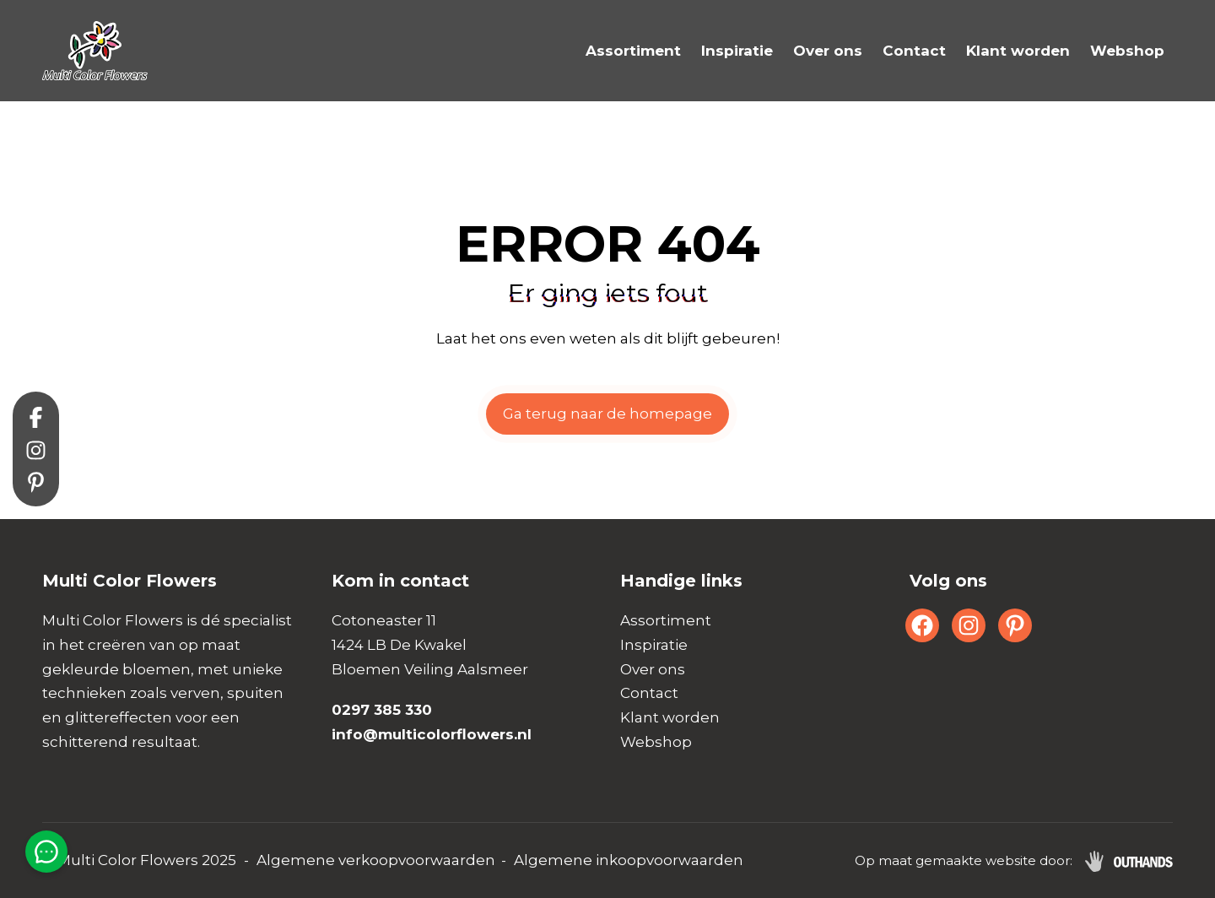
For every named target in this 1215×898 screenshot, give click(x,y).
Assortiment (633, 50)
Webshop (1127, 50)
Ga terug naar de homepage (607, 413)
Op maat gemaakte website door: (963, 860)
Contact (914, 50)
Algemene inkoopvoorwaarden (628, 860)
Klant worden (1018, 50)
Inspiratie (737, 50)
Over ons (827, 50)
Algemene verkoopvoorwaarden (375, 860)
